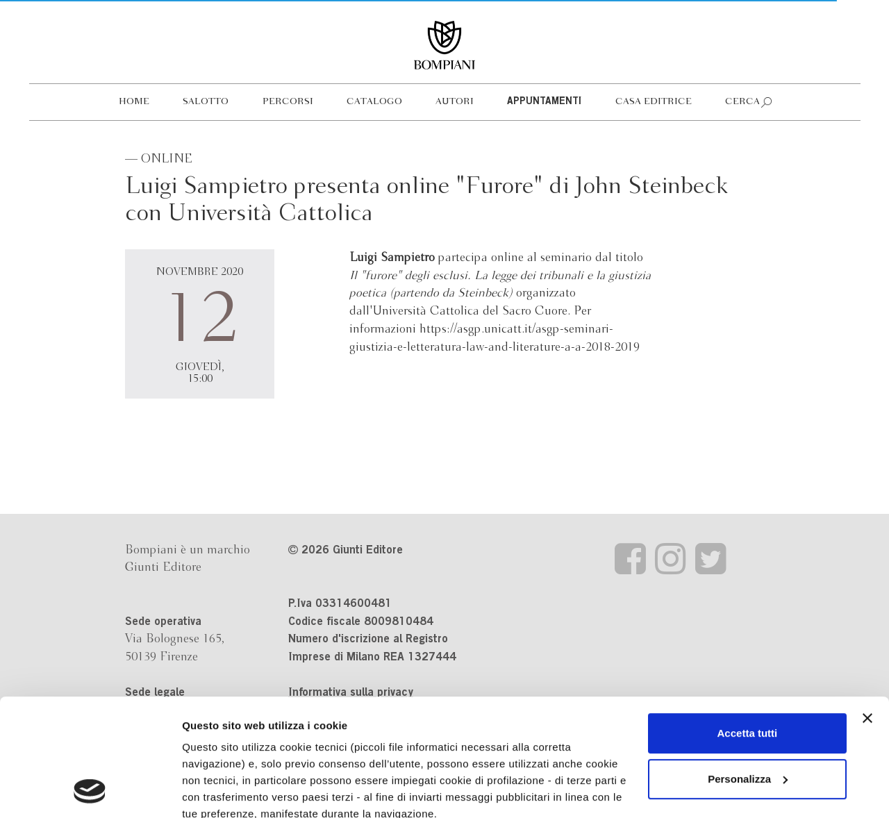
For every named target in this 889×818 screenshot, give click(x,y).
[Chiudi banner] (867, 608)
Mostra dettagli (219, 790)
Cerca (742, 101)
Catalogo (374, 101)
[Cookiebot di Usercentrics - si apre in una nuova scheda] (90, 791)
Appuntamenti (544, 102)
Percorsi (288, 101)
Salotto (206, 101)
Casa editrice (653, 101)
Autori (454, 101)
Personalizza (748, 669)
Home (134, 101)
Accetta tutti (747, 623)
